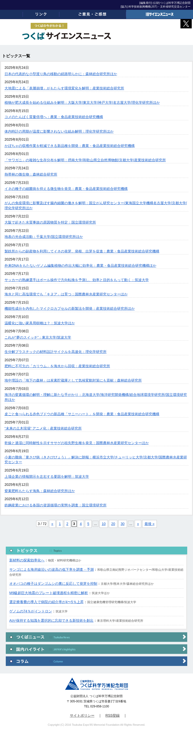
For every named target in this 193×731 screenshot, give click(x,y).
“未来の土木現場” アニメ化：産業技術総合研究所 (43, 428)
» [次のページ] (138, 524)
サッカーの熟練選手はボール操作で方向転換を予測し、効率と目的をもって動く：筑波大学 (77, 280)
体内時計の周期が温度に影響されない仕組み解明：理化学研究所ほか (59, 131)
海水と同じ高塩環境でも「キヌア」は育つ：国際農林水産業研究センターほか (66, 294)
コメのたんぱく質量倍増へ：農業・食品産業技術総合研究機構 (54, 117)
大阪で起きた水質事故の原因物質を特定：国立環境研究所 (50, 222)
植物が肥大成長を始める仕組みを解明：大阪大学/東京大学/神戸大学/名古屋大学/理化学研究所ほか (82, 102)
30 (123, 524)
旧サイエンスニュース (159, 14)
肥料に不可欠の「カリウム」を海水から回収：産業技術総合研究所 (57, 366)
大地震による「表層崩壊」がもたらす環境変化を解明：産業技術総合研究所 (64, 88)
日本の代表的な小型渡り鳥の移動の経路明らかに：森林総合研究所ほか (61, 74)
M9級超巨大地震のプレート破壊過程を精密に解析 (48, 593)
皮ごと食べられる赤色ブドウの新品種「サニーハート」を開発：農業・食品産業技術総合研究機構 (82, 414)
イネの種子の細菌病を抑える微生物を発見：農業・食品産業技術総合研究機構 (66, 189)
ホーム (11, 14)
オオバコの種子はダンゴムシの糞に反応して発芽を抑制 (53, 584)
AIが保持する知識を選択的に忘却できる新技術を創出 (51, 620)
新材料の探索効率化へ (26, 560)
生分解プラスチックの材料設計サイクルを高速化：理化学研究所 (56, 352)
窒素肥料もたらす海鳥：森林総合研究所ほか (40, 491)
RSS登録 (113, 715)
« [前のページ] (52, 524)
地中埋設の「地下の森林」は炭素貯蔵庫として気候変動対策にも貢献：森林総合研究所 (73, 380)
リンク (41, 14)
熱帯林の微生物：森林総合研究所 (31, 174)
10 (104, 524)
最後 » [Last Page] (149, 524)
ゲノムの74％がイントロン (30, 611)
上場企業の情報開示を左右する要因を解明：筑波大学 (47, 477)
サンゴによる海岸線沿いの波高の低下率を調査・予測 (51, 569)
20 (113, 524)
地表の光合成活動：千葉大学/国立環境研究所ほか (44, 237)
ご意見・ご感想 (92, 14)
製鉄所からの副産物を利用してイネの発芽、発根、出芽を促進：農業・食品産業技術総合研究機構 (82, 251)
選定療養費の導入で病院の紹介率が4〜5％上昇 (46, 602)
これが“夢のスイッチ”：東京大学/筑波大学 (38, 337)
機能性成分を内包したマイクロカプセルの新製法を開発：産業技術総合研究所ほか (70, 308)
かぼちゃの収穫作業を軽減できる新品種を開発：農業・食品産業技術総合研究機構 (70, 146)
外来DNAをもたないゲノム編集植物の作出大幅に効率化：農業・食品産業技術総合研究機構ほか (80, 266)
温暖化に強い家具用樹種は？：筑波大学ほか (40, 323)
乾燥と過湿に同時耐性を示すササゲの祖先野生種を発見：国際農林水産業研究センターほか (77, 443)
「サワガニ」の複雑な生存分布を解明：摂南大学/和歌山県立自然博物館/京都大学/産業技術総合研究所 (85, 160)
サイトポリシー (82, 715)
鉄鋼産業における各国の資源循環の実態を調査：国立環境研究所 (56, 505)
